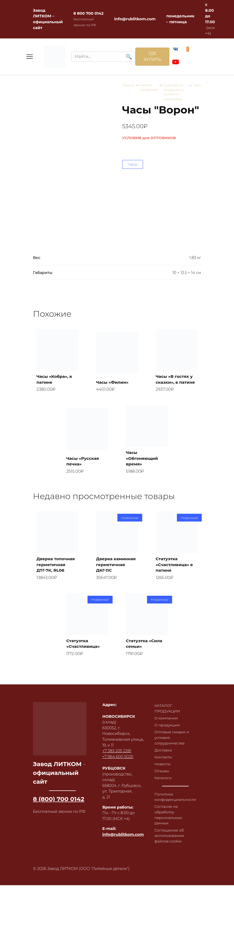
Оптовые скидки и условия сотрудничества (172, 756)
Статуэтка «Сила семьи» (145, 659)
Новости (162, 784)
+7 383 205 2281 (117, 768)
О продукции (167, 743)
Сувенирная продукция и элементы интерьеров (176, 93)
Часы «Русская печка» (84, 469)
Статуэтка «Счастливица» (84, 659)
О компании (166, 736)
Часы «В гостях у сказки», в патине (175, 382)
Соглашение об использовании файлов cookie (169, 858)
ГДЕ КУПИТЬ (150, 57)
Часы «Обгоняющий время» (143, 466)
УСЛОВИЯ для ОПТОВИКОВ (149, 140)
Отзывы (162, 791)
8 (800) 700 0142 (58, 816)
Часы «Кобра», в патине (55, 386)
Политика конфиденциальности (176, 818)
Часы (197, 86)
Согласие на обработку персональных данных (168, 837)
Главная (128, 86)
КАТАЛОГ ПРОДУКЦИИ (167, 725)
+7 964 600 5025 (117, 774)
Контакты (163, 776)
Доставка (163, 769)
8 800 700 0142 (88, 13)
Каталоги (163, 798)
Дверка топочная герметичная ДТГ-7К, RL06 (57, 579)
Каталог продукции (150, 88)
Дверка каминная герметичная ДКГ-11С (112, 576)
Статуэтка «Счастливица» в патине (175, 579)
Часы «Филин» (113, 388)
